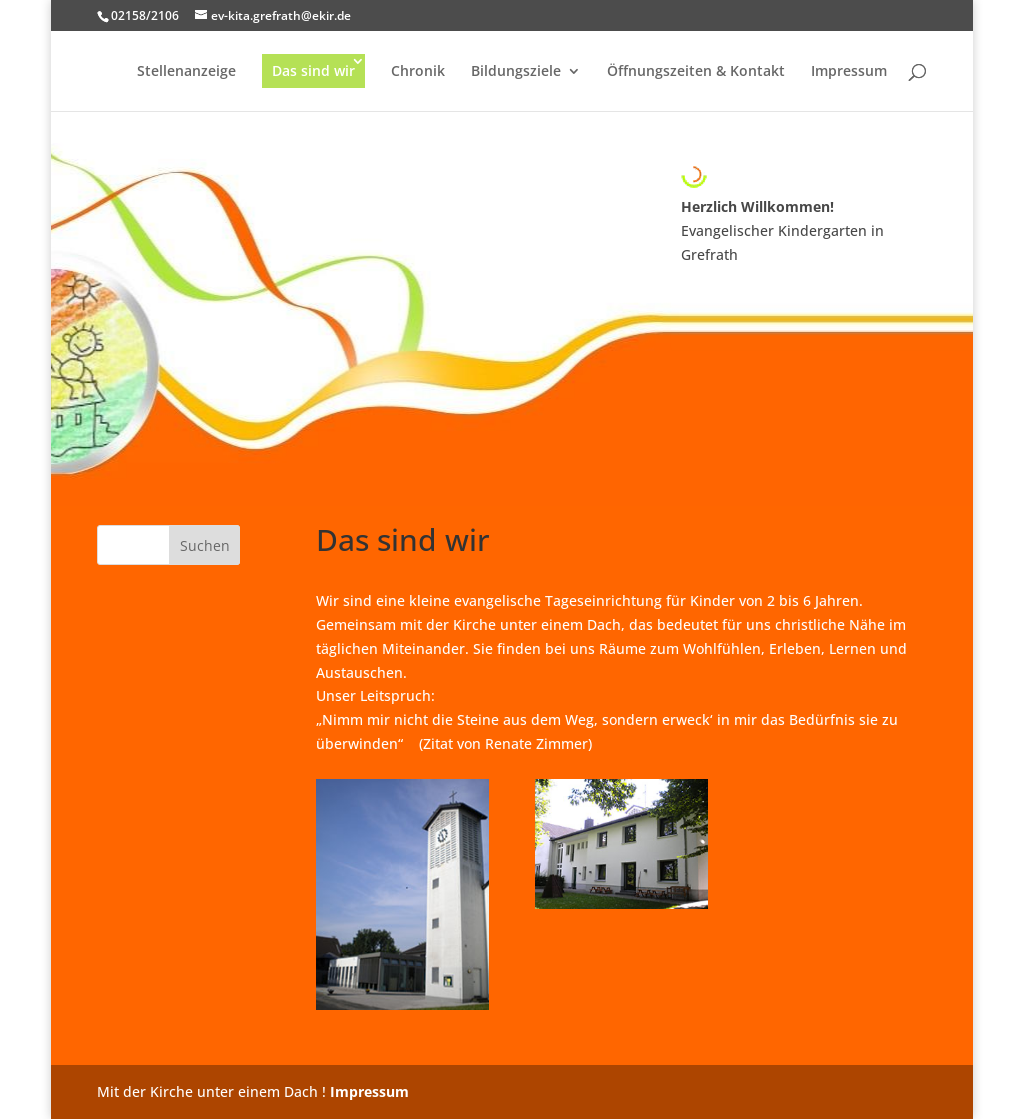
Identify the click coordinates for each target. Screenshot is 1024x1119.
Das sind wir (313, 70)
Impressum (849, 72)
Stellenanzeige (186, 72)
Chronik (418, 72)
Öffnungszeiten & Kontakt (696, 72)
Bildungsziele (516, 72)
